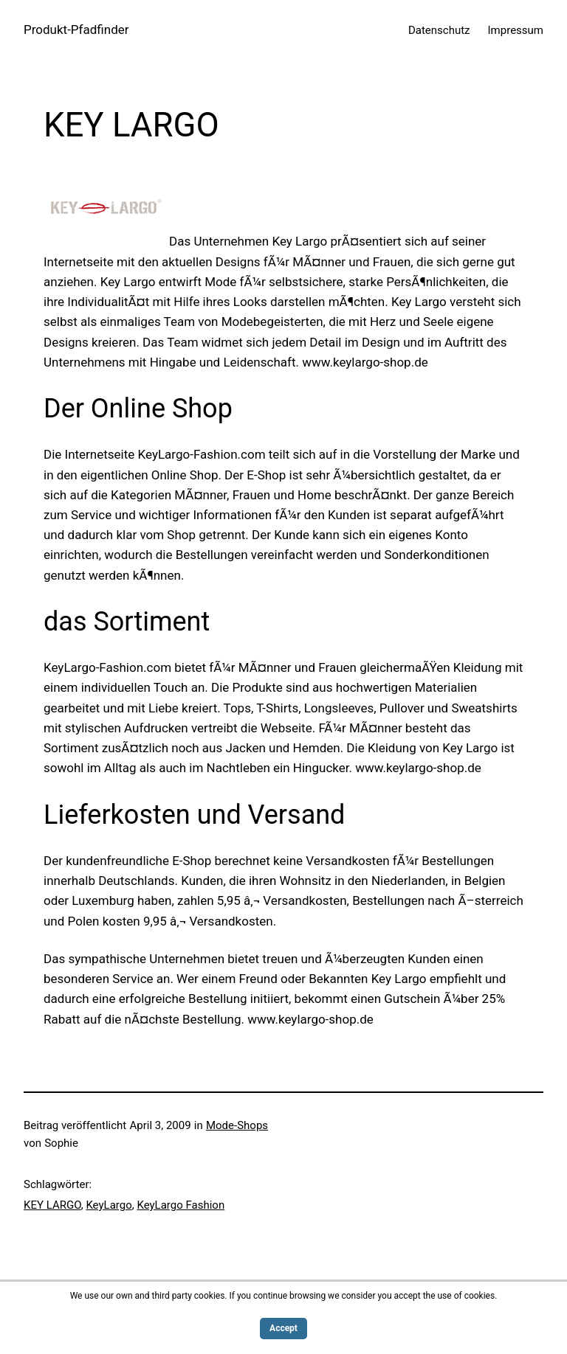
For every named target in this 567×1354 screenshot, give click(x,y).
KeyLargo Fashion (180, 1205)
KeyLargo (108, 1205)
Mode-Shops (237, 1125)
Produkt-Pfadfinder (76, 29)
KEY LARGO (52, 1205)
